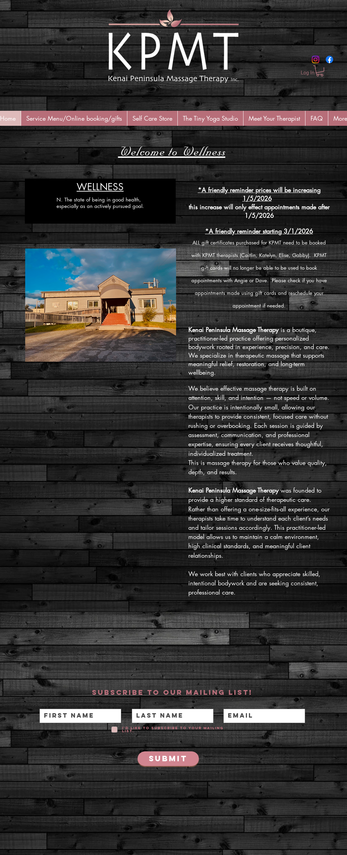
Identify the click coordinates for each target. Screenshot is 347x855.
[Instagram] (315, 59)
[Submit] (168, 758)
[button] (319, 70)
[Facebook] (329, 59)
